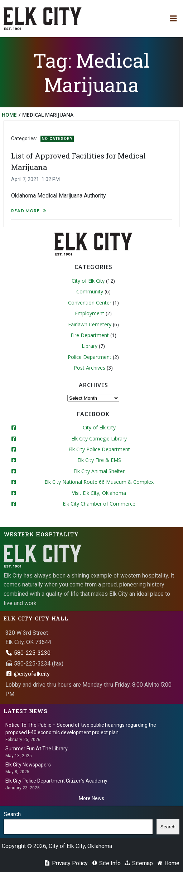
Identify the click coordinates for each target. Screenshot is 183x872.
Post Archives (89, 367)
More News (91, 798)
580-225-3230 (27, 652)
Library (89, 345)
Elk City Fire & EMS (99, 460)
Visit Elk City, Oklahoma (99, 492)
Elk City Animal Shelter (99, 471)
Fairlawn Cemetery (89, 324)
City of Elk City (88, 280)
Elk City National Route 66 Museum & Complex (99, 481)
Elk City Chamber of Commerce (99, 503)
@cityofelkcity (27, 674)
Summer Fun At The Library (36, 748)
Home (9, 114)
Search (12, 814)
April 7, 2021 (25, 179)
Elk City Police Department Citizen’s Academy (56, 781)
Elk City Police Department (99, 449)
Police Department (89, 357)
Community (89, 291)
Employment (89, 313)
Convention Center (89, 302)
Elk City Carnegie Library (99, 438)
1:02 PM (51, 179)
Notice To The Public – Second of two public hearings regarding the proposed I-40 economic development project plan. (80, 728)
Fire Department (90, 335)
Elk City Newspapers (28, 765)
